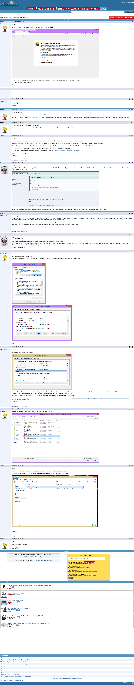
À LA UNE (31, 8)
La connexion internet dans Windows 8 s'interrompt (14, 664)
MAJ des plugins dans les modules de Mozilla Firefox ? (15, 661)
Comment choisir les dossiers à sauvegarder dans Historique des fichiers (20, 672)
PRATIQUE (40, 8)
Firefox (46, 127)
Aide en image (61, 148)
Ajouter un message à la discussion (121, 17)
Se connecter (130, 2)
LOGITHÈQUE (50, 8)
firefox (3, 668)
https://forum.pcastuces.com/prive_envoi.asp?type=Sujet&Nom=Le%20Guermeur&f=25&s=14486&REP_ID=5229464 (100, 398)
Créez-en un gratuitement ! (44, 561)
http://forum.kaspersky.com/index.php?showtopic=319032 (69, 150)
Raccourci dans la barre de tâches (10, 670)
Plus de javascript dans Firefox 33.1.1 (11, 657)
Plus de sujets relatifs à (67, 678)
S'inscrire (123, 2)
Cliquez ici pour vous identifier (33, 556)
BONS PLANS (76, 8)
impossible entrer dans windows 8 (10, 674)
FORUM (103, 8)
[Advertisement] (67, 642)
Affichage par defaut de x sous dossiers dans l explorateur (16, 676)
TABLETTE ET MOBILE (63, 8)
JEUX (96, 8)
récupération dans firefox (8, 666)
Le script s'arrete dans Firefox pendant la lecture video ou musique (18, 659)
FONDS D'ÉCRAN (87, 8)
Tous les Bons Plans (128, 582)
